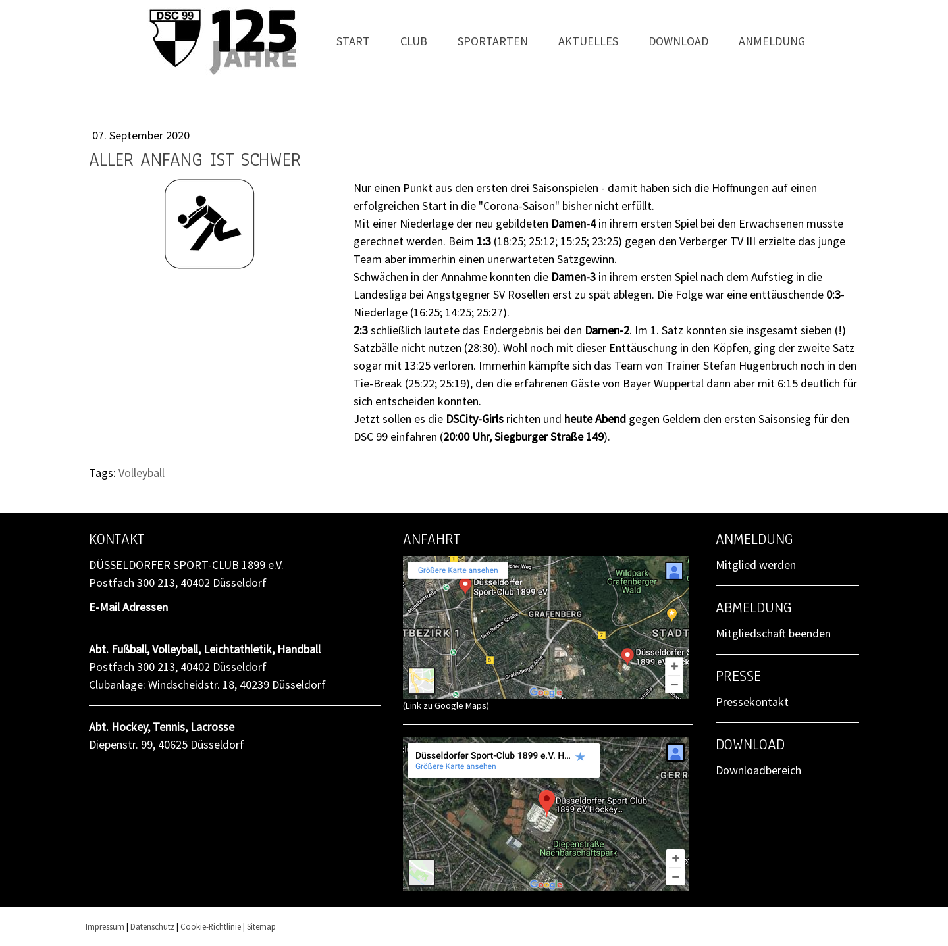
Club (413, 41)
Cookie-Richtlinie (210, 926)
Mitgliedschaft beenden (773, 633)
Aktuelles (588, 41)
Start (353, 41)
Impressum (105, 926)
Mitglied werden (756, 564)
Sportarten (493, 41)
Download (678, 41)
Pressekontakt (752, 701)
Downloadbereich (758, 770)
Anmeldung (772, 41)
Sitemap (261, 926)
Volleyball (141, 472)
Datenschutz (152, 926)
